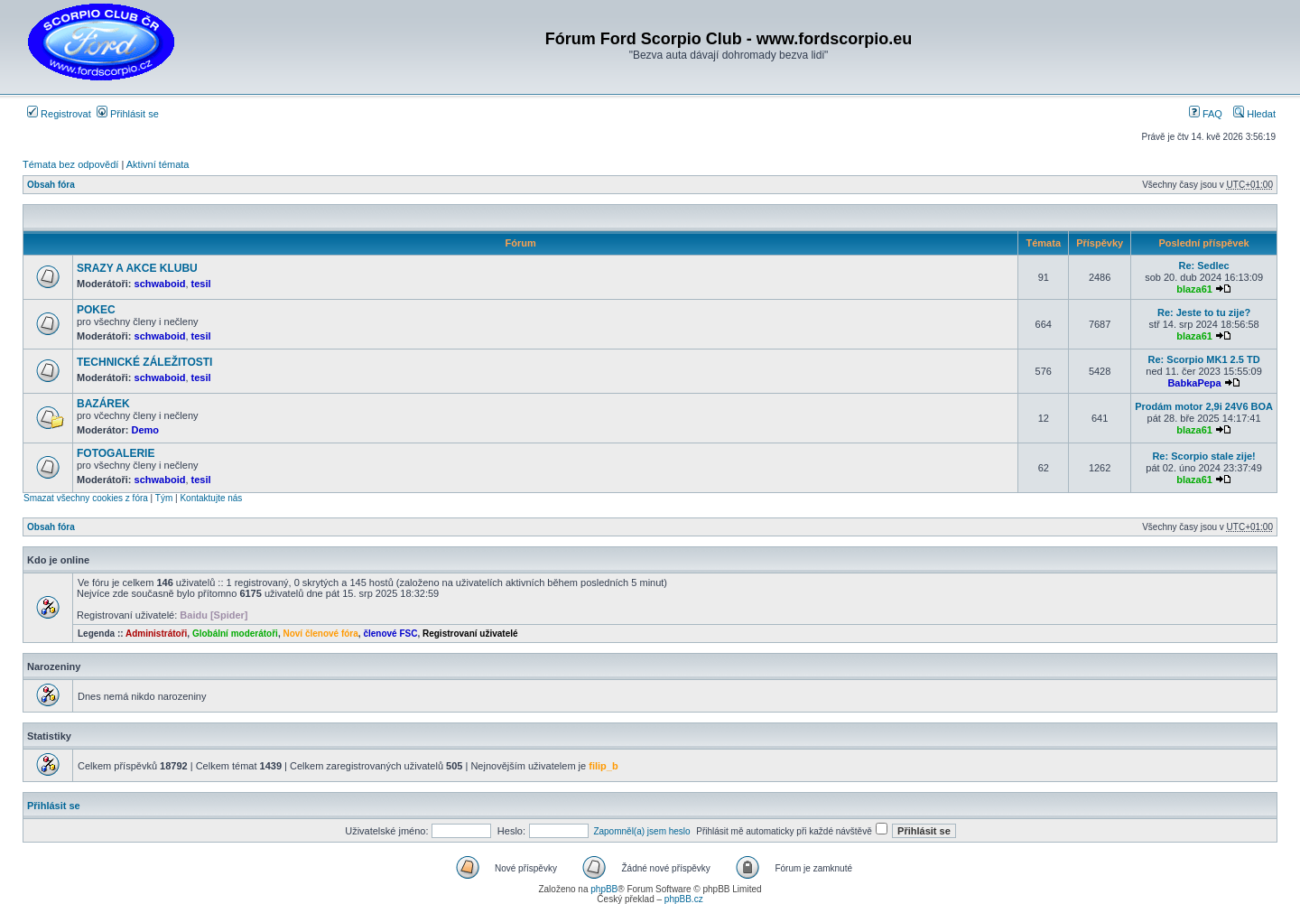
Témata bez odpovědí (70, 164)
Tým (163, 498)
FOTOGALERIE (115, 453)
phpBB (604, 889)
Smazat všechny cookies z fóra (85, 498)
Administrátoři (156, 633)
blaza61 (1194, 289)
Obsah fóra (51, 185)
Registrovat (59, 113)
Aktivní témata (158, 164)
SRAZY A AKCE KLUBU (137, 268)
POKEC (96, 309)
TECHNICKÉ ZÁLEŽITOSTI (144, 362)
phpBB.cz (683, 899)
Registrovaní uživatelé (470, 633)
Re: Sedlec (1203, 265)
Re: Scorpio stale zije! (1203, 456)
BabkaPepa (1194, 382)
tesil (201, 283)
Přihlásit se (128, 113)
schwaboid (160, 283)
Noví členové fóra (320, 633)
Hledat (1254, 113)
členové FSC (390, 633)
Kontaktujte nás (211, 498)
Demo (146, 429)
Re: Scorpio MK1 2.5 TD (1204, 359)
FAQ (1205, 113)
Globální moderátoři (235, 633)
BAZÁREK (103, 403)
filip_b (603, 765)
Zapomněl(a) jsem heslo (641, 831)
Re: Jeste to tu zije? (1203, 312)
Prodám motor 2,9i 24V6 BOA (1204, 406)
